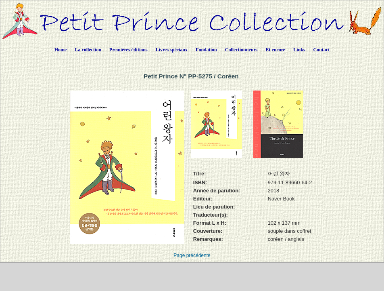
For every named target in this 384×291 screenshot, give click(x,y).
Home (60, 50)
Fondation (206, 50)
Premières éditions (128, 50)
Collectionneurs (241, 50)
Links (299, 50)
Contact (321, 50)
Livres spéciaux (172, 50)
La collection (88, 50)
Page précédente (191, 255)
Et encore (275, 50)
